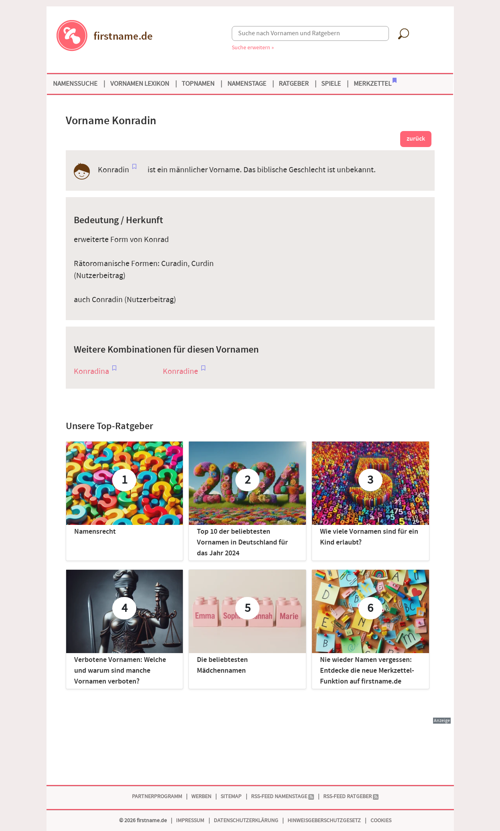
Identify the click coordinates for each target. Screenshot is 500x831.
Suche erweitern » (253, 47)
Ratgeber (294, 83)
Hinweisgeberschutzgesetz (324, 820)
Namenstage (246, 83)
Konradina (91, 371)
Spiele (331, 83)
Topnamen (198, 83)
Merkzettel (375, 83)
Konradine (180, 371)
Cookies (380, 820)
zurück (416, 139)
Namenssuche (75, 83)
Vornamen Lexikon (139, 83)
